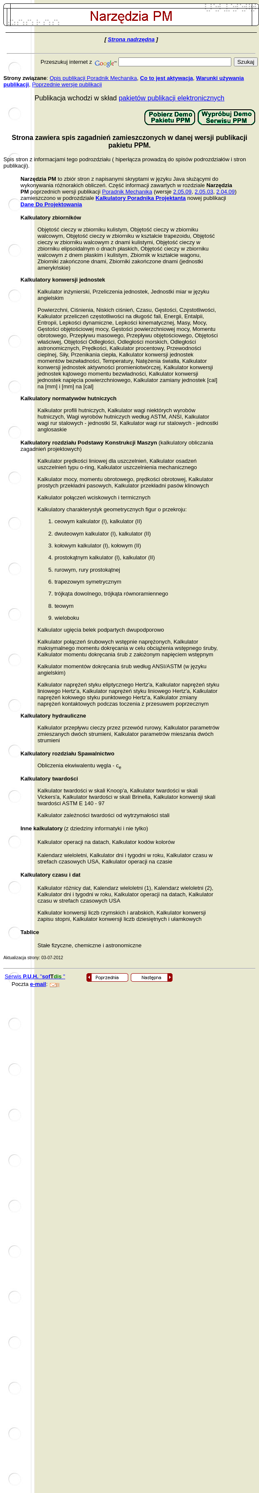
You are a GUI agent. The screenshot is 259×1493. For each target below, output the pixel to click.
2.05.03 (204, 191)
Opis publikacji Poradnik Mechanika (93, 78)
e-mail (38, 984)
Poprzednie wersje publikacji (67, 84)
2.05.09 (182, 191)
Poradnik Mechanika (127, 191)
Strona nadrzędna (131, 39)
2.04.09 (225, 191)
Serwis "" (35, 976)
